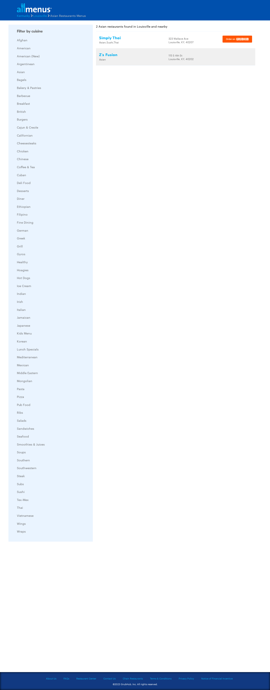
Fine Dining (25, 222)
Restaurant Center (86, 678)
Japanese (23, 325)
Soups (21, 452)
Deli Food (24, 183)
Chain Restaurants (133, 678)
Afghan (22, 40)
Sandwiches (25, 428)
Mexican (23, 365)
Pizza (20, 397)
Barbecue (23, 96)
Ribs (20, 412)
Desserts (23, 191)
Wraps (21, 531)
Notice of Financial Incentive (217, 678)
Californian (25, 135)
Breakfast (23, 103)
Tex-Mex (23, 500)
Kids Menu (24, 333)
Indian (21, 293)
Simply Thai (110, 38)
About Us (51, 678)
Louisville (40, 15)
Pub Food (23, 405)
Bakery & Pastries (29, 88)
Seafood (23, 436)
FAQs (66, 678)
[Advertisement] (40, 608)
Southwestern (26, 468)
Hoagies (22, 270)
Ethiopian (24, 206)
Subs (20, 484)
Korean (22, 341)
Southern (23, 460)
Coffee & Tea (26, 167)
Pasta (20, 389)
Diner (20, 198)
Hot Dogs (23, 278)
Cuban (21, 175)
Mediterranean (27, 357)
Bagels (21, 80)
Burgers (22, 119)
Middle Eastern (27, 373)
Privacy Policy (186, 678)
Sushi (21, 492)
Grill (20, 246)
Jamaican (23, 317)
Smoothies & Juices (31, 444)
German (22, 230)
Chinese (22, 159)
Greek (21, 238)
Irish (20, 301)
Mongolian (24, 381)
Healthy (22, 262)
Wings (21, 523)
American (24, 48)
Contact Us (109, 678)
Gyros (21, 254)
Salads (21, 420)
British (21, 111)
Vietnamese (25, 515)
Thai (20, 507)
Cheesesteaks (26, 143)
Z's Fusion (108, 55)
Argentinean (26, 64)
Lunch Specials (28, 349)
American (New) (28, 56)
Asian (21, 72)
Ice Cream (24, 286)
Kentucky (23, 15)
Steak (21, 476)
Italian (21, 309)
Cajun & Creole (27, 127)
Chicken (22, 151)
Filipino (22, 214)
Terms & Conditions (160, 678)
